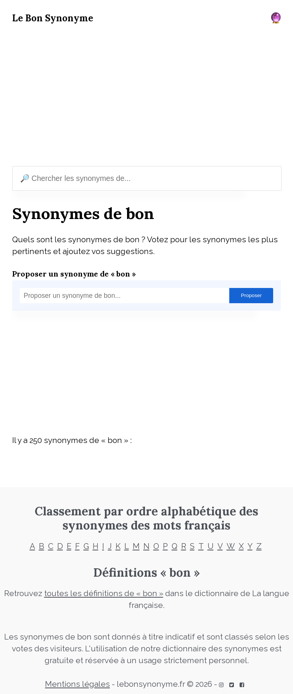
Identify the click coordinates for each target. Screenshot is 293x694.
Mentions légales (77, 684)
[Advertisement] (146, 96)
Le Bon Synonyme (52, 18)
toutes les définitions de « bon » (103, 593)
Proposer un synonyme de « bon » (74, 273)
